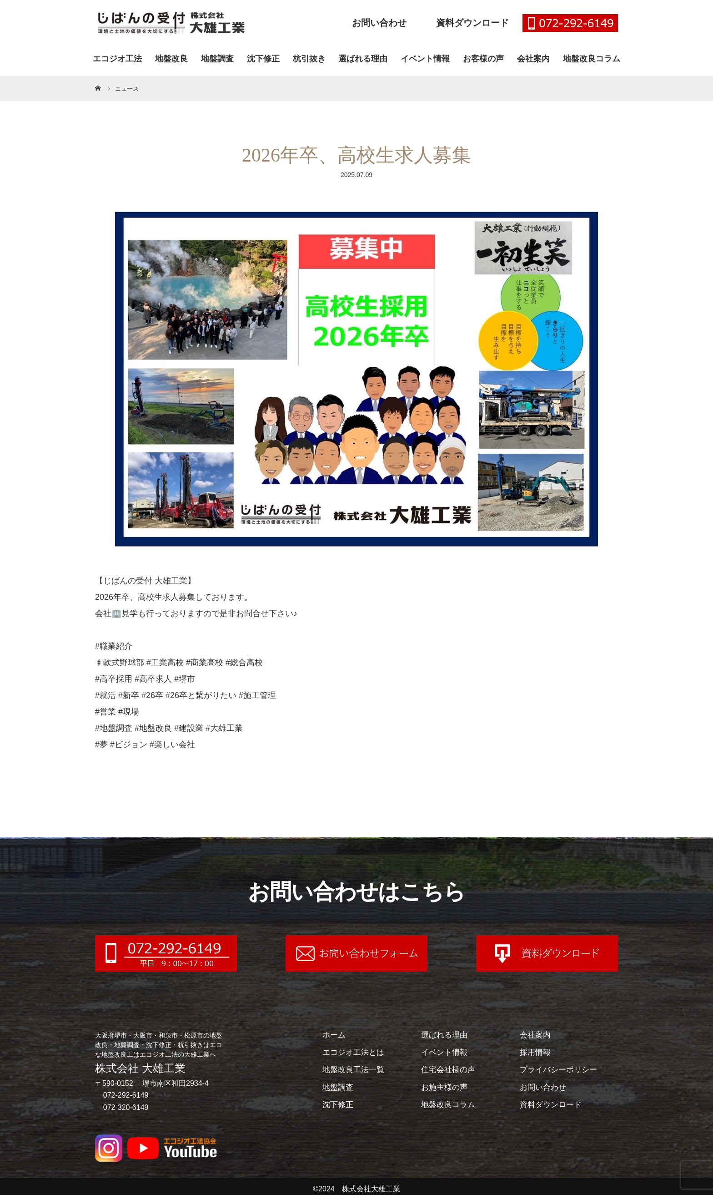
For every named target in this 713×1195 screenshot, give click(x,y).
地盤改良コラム (591, 58)
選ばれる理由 (362, 58)
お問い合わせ (379, 23)
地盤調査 (217, 58)
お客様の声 (483, 58)
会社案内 (533, 58)
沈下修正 (263, 58)
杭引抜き (309, 58)
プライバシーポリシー (561, 1069)
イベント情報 (425, 58)
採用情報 (536, 1052)
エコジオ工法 (117, 58)
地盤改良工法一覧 (355, 1069)
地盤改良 (171, 58)
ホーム (334, 1034)
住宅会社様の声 (449, 1069)
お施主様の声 (445, 1086)
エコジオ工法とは (355, 1052)
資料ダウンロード (472, 23)
